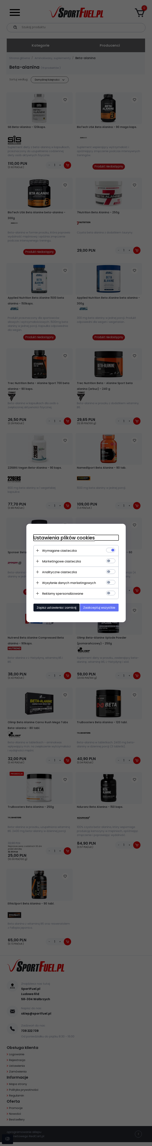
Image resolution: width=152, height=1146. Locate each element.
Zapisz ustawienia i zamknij (55, 607)
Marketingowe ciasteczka (60, 561)
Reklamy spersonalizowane (61, 593)
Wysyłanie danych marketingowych (67, 582)
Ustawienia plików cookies (62, 537)
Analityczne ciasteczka (58, 572)
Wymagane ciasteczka (58, 550)
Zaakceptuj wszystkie (101, 607)
